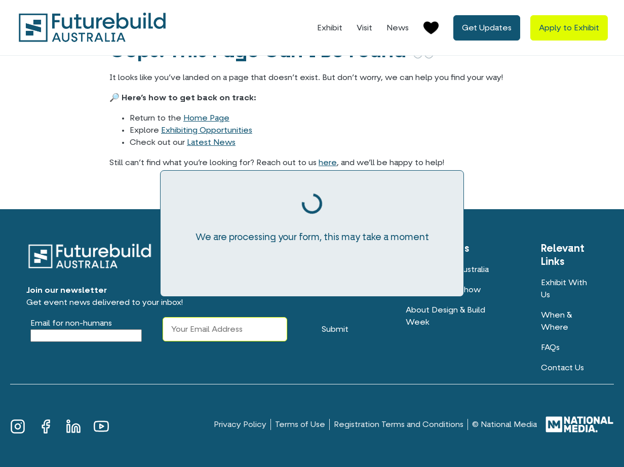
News (397, 28)
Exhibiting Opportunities (206, 130)
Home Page (206, 118)
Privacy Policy (240, 424)
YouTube (101, 425)
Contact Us (562, 368)
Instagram (17, 425)
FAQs (550, 347)
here (328, 163)
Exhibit (329, 28)
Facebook (45, 425)
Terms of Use (300, 424)
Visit (364, 28)
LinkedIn (73, 425)
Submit (335, 329)
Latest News (211, 142)
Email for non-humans (71, 323)
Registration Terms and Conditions (398, 424)
